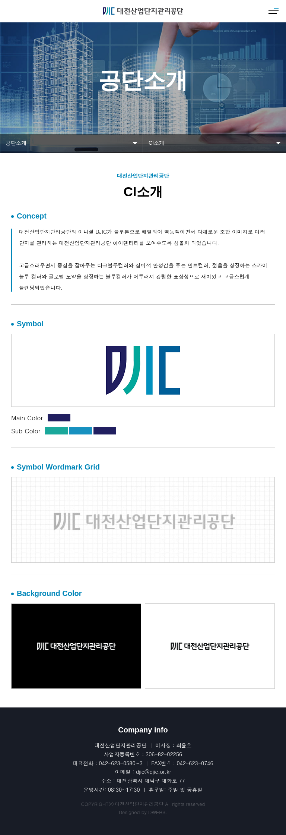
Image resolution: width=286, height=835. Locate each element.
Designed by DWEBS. (143, 812)
